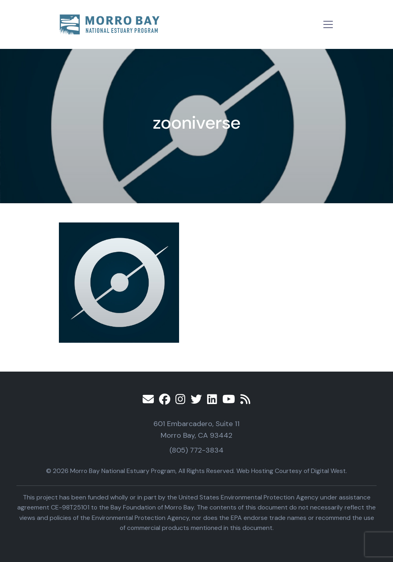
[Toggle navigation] (328, 24)
